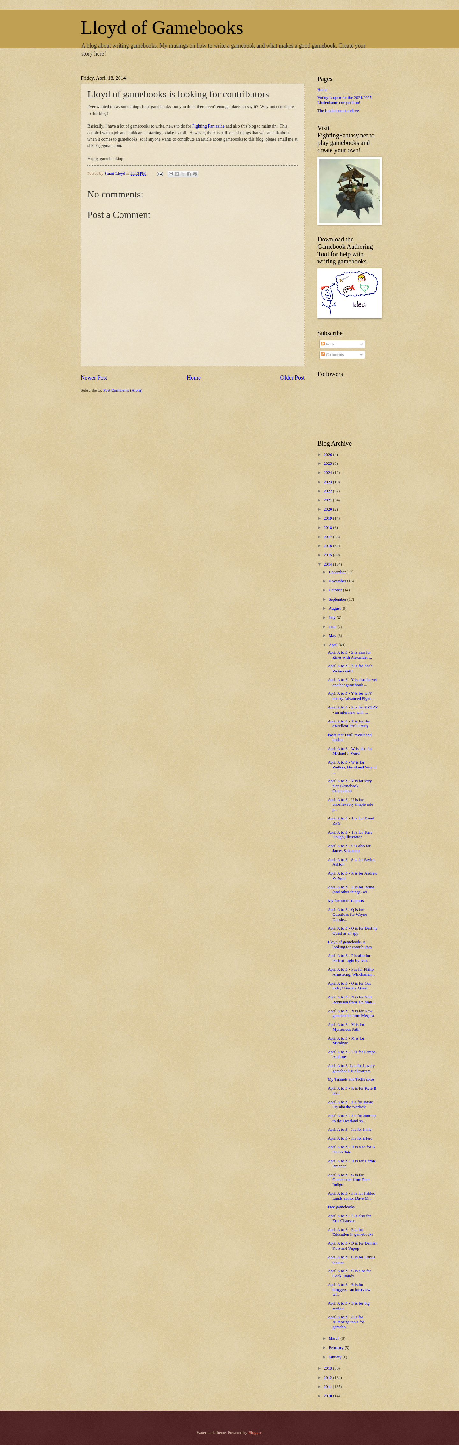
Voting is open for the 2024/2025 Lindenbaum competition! (344, 100)
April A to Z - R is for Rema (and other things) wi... (351, 889)
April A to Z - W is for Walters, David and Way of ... (352, 767)
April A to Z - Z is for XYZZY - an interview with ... (353, 709)
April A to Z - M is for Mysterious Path (346, 1027)
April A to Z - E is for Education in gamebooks (350, 1232)
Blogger (254, 1432)
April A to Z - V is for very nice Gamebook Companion (350, 786)
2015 (328, 555)
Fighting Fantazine (208, 126)
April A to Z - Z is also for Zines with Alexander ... (350, 654)
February (337, 1347)
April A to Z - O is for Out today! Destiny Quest (349, 985)
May (333, 636)
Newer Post (94, 377)
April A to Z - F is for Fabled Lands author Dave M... (351, 1195)
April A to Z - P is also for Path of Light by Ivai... (349, 958)
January (335, 1357)
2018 (328, 527)
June (333, 627)
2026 (328, 454)
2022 (328, 491)
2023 (328, 482)
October (336, 590)
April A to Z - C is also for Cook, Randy (349, 1273)
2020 (328, 509)
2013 (328, 1368)
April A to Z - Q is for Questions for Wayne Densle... (347, 915)
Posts (327, 344)
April (333, 645)
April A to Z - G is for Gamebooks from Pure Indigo (349, 1180)
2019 (328, 518)
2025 (328, 463)
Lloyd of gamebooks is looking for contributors (350, 944)
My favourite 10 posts (346, 901)
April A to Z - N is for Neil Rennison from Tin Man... (351, 999)
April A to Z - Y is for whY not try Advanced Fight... (351, 695)
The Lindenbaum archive (338, 110)
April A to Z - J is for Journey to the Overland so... (352, 1118)
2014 (328, 564)
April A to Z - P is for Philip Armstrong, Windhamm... (351, 971)
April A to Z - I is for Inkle (349, 1129)
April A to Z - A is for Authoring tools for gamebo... (346, 1322)
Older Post (292, 377)
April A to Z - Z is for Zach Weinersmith (350, 668)
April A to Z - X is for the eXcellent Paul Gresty (349, 723)
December (337, 572)
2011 (328, 1386)
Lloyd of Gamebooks (162, 27)
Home (194, 377)
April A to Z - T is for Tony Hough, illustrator (350, 834)
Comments (332, 354)
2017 (328, 537)
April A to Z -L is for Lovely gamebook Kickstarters (351, 1068)
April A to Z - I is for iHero (350, 1138)
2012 (328, 1377)
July (333, 617)
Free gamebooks (341, 1207)
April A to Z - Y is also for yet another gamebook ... (352, 682)
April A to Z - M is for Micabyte (346, 1040)
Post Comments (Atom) (122, 390)
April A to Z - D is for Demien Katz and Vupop (353, 1245)
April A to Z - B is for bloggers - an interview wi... (349, 1289)
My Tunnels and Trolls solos (351, 1079)
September (338, 599)
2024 (328, 473)
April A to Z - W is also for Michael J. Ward (350, 751)
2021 (328, 500)
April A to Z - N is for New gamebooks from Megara (351, 1013)
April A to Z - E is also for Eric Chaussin (349, 1218)
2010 (328, 1396)
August (335, 608)
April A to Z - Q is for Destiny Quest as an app (352, 930)
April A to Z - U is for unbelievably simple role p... (350, 804)
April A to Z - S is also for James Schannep (349, 848)
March (334, 1338)
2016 (328, 546)
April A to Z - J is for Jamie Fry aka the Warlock (350, 1104)
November (338, 581)
